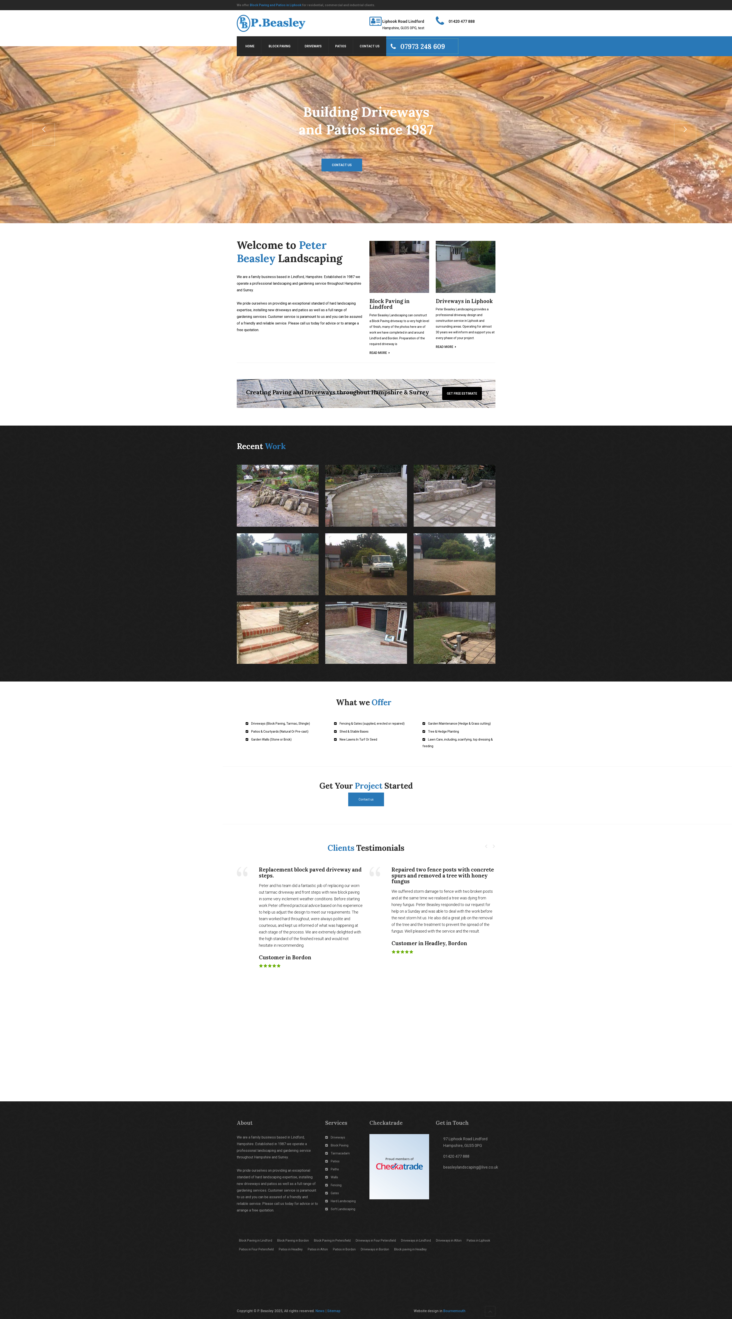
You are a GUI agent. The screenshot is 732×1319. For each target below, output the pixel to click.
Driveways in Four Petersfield (376, 1240)
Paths (332, 1169)
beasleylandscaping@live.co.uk (470, 1167)
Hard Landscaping (340, 1201)
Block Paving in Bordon (293, 1240)
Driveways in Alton (449, 1240)
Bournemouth (454, 1311)
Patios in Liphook (478, 1240)
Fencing (333, 1185)
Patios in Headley (291, 1249)
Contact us (342, 165)
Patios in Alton (318, 1249)
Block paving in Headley (410, 1249)
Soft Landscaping (340, 1209)
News (320, 1311)
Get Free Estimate (462, 393)
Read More (379, 353)
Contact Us (370, 46)
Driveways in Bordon (375, 1249)
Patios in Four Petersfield (256, 1249)
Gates (332, 1193)
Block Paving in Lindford (255, 1240)
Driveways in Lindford (416, 1240)
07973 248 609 (418, 46)
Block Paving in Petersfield (332, 1240)
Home (249, 46)
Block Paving (280, 46)
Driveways (313, 46)
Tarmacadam (337, 1153)
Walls (331, 1177)
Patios (340, 46)
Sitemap (333, 1311)
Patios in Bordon (344, 1249)
